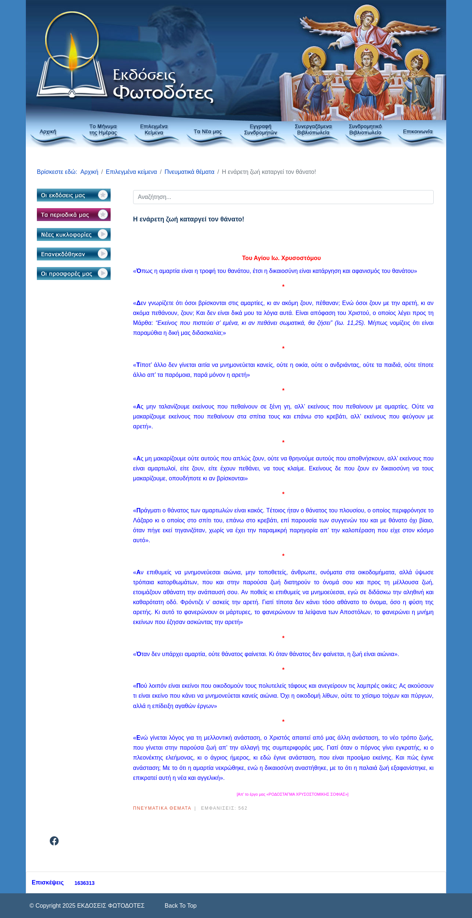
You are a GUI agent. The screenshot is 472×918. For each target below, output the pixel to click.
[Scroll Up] (180, 906)
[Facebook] (54, 842)
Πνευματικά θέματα (162, 808)
